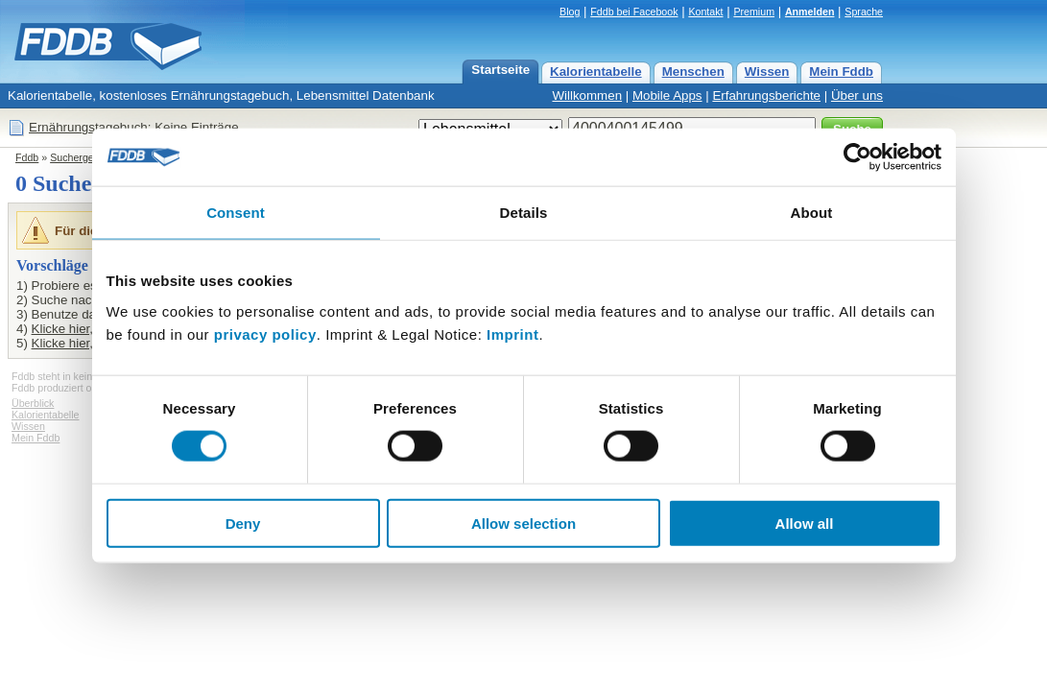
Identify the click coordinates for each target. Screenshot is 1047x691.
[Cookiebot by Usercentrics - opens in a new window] (857, 157)
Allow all (804, 522)
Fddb (26, 157)
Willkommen (587, 95)
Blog (569, 11)
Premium (753, 11)
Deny (243, 522)
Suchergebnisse (86, 157)
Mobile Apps (667, 95)
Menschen (693, 71)
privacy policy (265, 333)
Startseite (500, 69)
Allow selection (523, 522)
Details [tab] (524, 212)
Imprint (512, 333)
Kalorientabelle (596, 71)
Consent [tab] (235, 212)
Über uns (857, 95)
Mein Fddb (841, 71)
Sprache (864, 11)
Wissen (767, 71)
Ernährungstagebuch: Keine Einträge (134, 127)
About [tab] (812, 212)
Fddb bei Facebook (634, 11)
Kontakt (705, 11)
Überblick (33, 403)
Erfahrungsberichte (766, 95)
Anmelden (810, 11)
